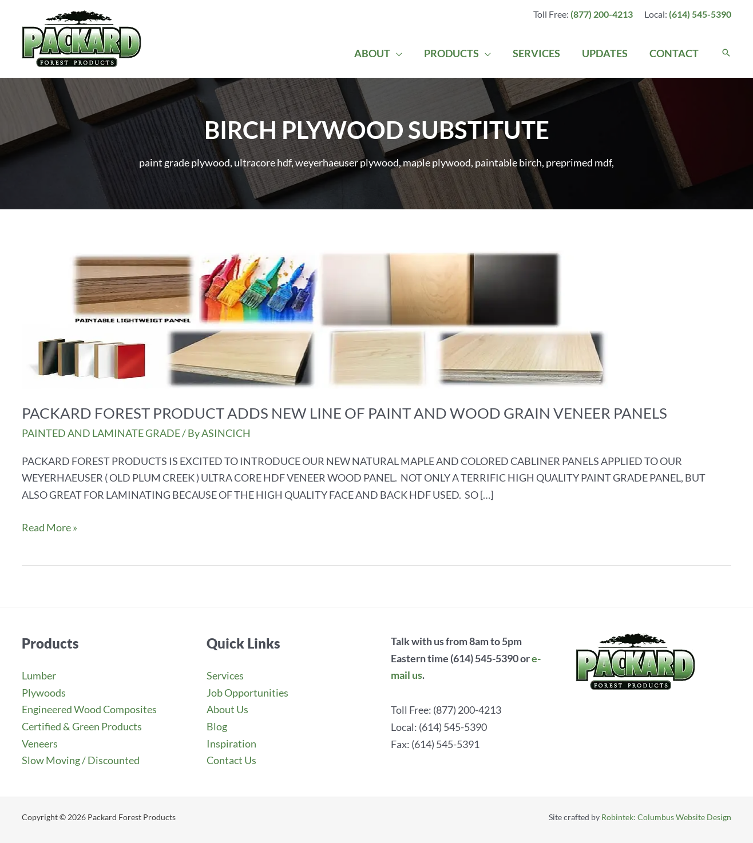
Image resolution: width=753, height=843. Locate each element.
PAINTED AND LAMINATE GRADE (101, 433)
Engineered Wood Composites (89, 709)
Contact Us (231, 760)
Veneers (40, 743)
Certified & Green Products (82, 726)
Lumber (39, 675)
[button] (726, 53)
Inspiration (231, 743)
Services (225, 675)
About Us (227, 709)
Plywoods (44, 692)
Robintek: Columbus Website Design (666, 817)
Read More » (49, 527)
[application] (401, 53)
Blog (217, 726)
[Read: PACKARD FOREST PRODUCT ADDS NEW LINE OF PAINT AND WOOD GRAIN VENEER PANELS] (315, 318)
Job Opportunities (247, 692)
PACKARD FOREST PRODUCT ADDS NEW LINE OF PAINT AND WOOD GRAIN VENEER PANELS (344, 413)
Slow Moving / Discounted (81, 760)
